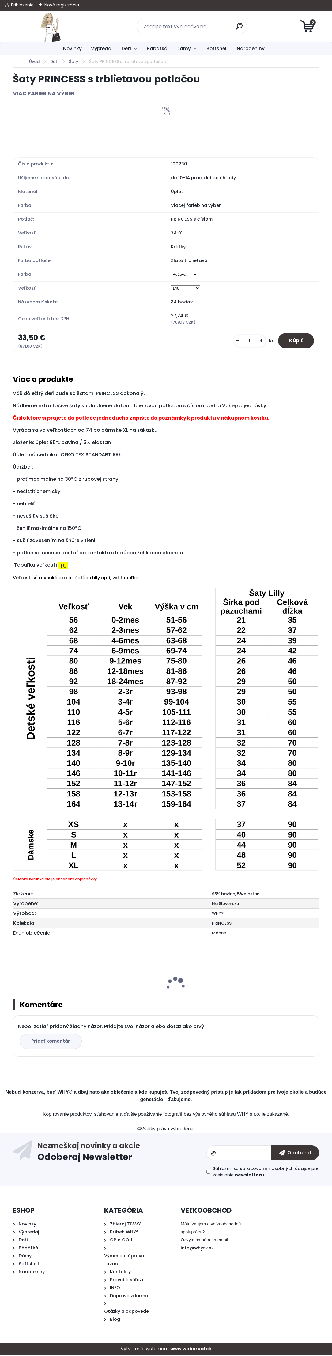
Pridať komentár (51, 1042)
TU (64, 567)
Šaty (73, 61)
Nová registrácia (61, 5)
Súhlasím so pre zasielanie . (266, 1173)
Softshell (217, 48)
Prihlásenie (22, 5)
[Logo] (50, 26)
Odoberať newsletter (122, 1154)
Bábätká (157, 48)
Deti (126, 48)
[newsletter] (295, 1154)
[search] (239, 29)
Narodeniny (251, 48)
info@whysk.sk (197, 1249)
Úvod (34, 61)
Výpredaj (102, 48)
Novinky (72, 48)
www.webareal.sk (190, 1350)
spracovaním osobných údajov (275, 1170)
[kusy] (246, 341)
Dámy (183, 48)
